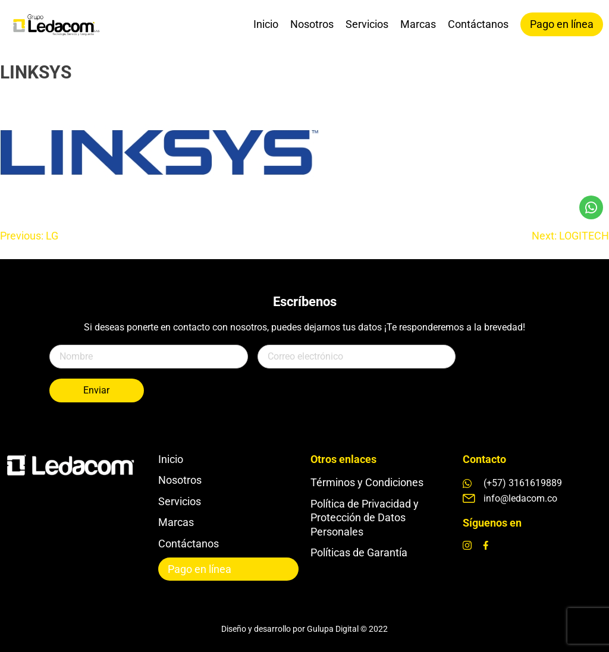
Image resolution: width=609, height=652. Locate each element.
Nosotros (312, 24)
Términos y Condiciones (366, 482)
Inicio (265, 24)
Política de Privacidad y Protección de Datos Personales (364, 517)
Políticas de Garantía (358, 552)
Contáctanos (478, 24)
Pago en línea (562, 24)
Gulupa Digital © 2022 (347, 629)
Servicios (367, 24)
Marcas (418, 24)
